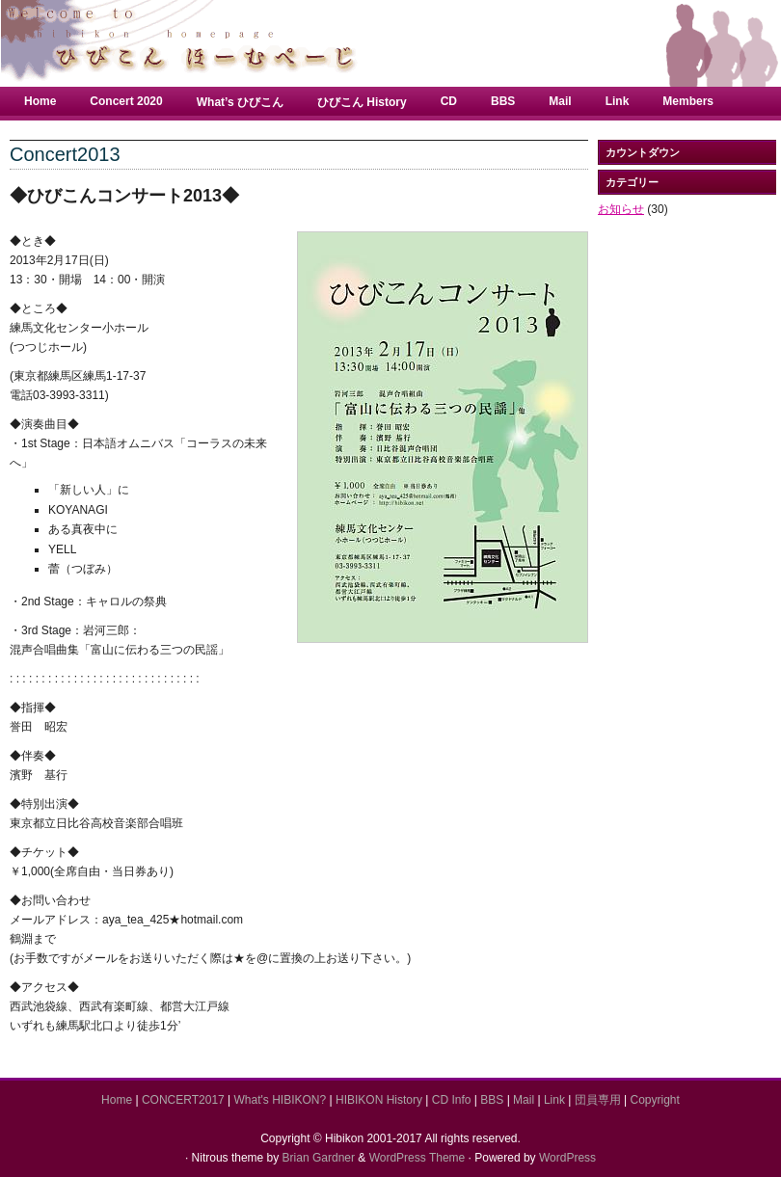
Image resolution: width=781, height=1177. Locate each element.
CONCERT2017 (183, 1100)
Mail (560, 101)
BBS (503, 101)
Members (688, 101)
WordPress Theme (417, 1157)
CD (449, 101)
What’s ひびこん (240, 102)
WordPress (567, 1157)
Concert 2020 (126, 101)
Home (40, 101)
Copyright (655, 1100)
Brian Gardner (319, 1157)
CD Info (451, 1100)
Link (618, 101)
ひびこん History (362, 102)
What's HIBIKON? (280, 1100)
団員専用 (598, 1100)
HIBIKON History (379, 1100)
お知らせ (621, 209)
